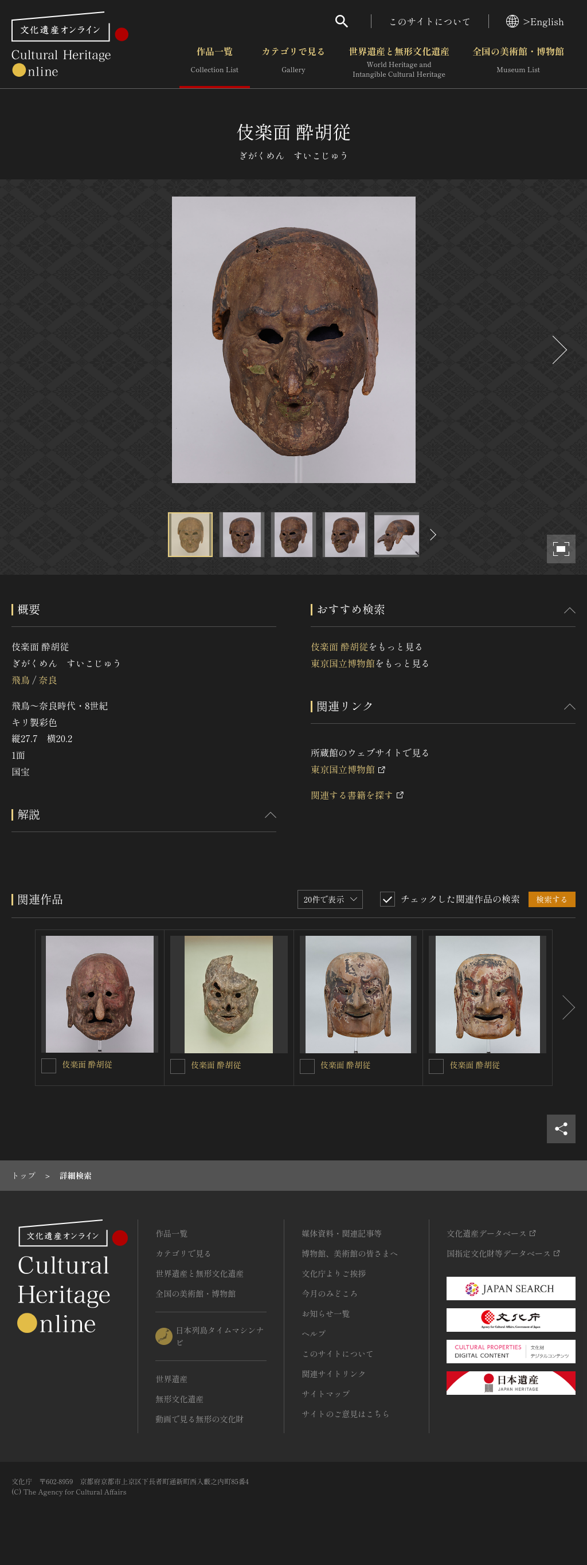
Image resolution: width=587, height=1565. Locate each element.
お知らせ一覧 (326, 1313)
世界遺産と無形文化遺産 (399, 62)
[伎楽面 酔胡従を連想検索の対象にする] (48, 1065)
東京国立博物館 (343, 663)
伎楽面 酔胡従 (339, 646)
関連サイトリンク (334, 1373)
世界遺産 (171, 1378)
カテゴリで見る (293, 62)
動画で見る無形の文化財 (199, 1419)
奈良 (47, 680)
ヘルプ (314, 1333)
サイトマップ (326, 1393)
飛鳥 (20, 680)
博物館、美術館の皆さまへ (350, 1253)
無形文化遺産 (179, 1399)
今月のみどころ (330, 1293)
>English (535, 21)
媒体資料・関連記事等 (342, 1233)
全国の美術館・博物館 (518, 62)
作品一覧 (214, 62)
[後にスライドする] (558, 350)
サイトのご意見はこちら (346, 1413)
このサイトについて (430, 21)
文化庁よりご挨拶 (334, 1273)
